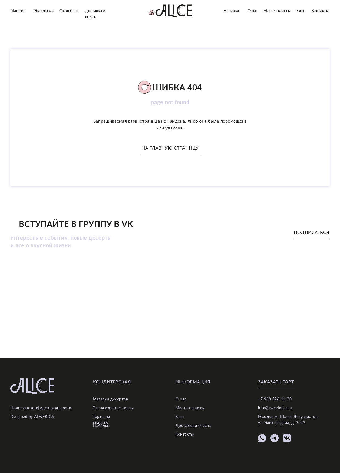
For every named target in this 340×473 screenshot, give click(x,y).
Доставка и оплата (194, 425)
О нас (253, 10)
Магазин (18, 10)
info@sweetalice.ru (275, 407)
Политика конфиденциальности (41, 407)
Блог (300, 10)
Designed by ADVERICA (32, 416)
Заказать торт (276, 381)
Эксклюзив (44, 10)
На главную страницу (170, 147)
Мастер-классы (277, 10)
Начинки (231, 10)
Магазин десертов (110, 399)
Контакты (320, 10)
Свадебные (69, 10)
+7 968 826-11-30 (275, 399)
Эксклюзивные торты (113, 407)
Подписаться (312, 232)
